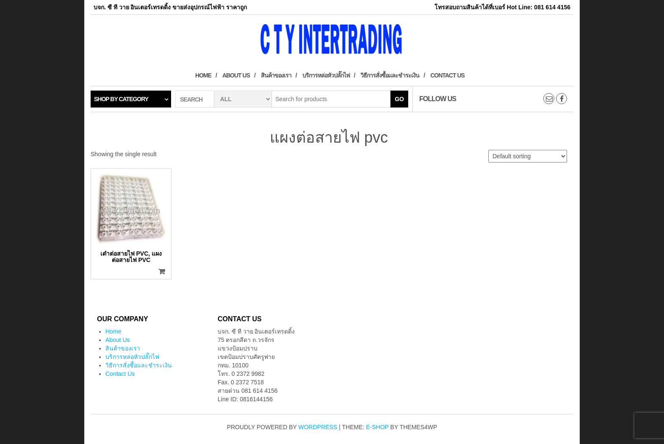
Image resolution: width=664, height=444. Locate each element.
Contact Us (447, 75)
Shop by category (121, 99)
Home (203, 75)
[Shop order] (527, 156)
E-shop (377, 427)
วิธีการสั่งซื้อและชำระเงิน (389, 75)
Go (399, 99)
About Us (236, 75)
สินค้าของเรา (276, 75)
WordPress (318, 427)
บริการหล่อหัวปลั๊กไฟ (326, 75)
